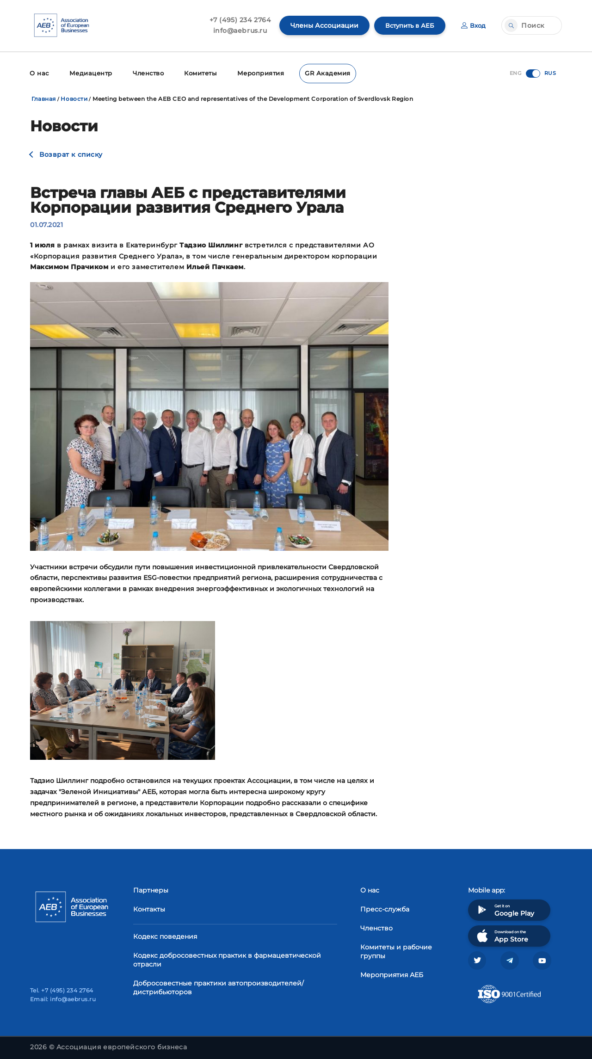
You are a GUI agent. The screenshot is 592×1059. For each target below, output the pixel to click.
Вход (473, 25)
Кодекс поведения (165, 935)
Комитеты (197, 72)
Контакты (149, 908)
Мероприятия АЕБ (391, 974)
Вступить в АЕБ (407, 25)
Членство (145, 72)
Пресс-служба (384, 908)
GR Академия (319, 72)
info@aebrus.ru (236, 30)
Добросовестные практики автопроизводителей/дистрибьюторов (218, 986)
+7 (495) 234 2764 (235, 20)
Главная (43, 97)
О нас (38, 72)
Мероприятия (255, 72)
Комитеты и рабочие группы (396, 950)
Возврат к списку (71, 153)
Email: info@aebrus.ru (63, 999)
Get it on (504, 909)
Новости (74, 97)
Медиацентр (88, 72)
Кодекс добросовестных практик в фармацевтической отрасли (227, 958)
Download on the (501, 934)
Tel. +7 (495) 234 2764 (61, 990)
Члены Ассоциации (320, 25)
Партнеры (150, 889)
